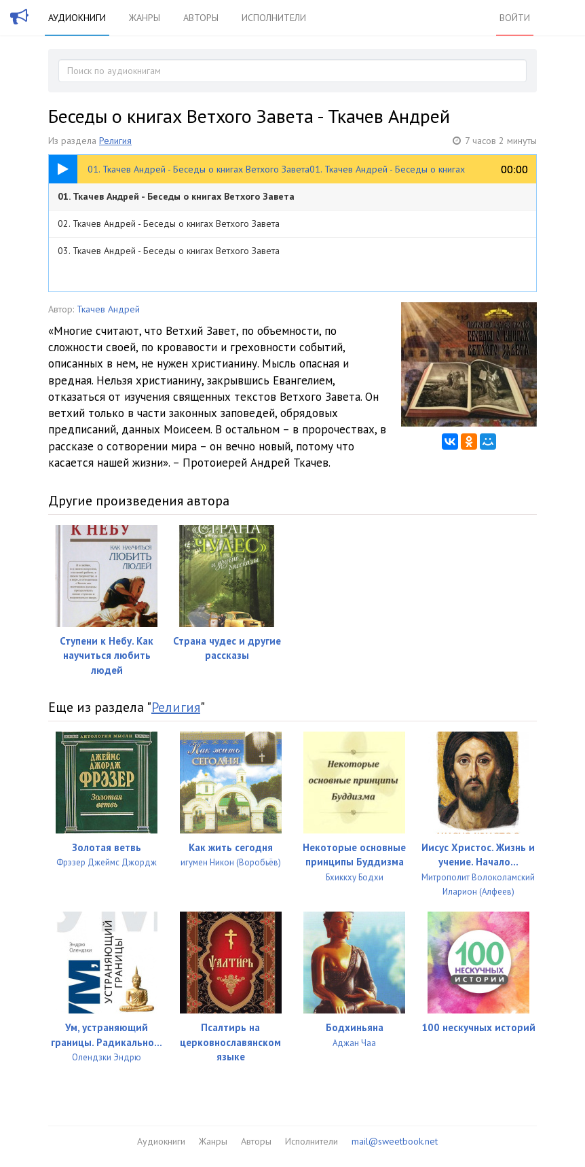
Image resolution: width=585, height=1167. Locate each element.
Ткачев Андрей (108, 309)
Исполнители (274, 18)
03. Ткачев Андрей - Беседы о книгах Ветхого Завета (169, 251)
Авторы (201, 18)
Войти (514, 18)
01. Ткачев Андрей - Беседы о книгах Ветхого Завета (176, 196)
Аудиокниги (77, 18)
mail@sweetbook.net (395, 1141)
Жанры (144, 18)
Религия (115, 140)
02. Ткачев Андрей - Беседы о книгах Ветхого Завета (169, 223)
